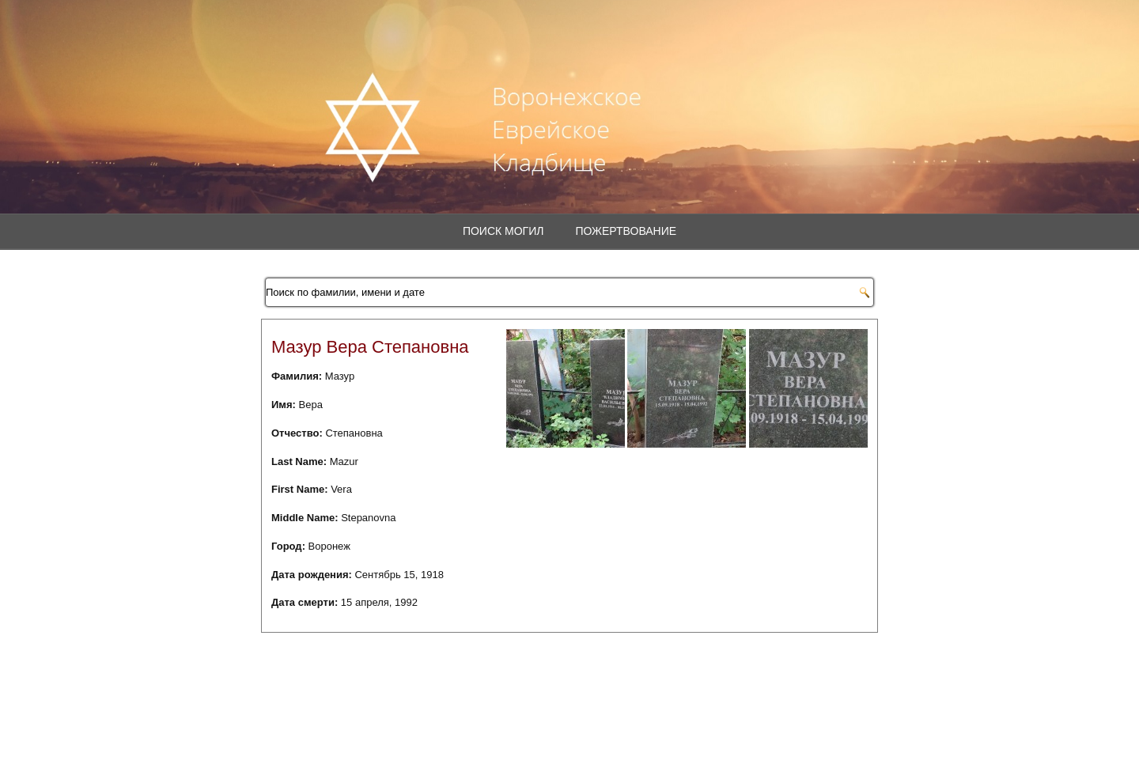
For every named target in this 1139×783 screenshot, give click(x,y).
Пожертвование (625, 231)
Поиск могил (503, 231)
